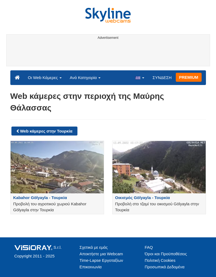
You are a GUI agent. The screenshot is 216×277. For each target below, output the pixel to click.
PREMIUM (188, 77)
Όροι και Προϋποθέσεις (166, 253)
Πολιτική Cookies (160, 260)
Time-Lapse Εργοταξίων (101, 260)
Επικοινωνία (91, 267)
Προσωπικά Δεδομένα (164, 267)
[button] (139, 77)
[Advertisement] (107, 54)
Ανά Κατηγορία (85, 77)
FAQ (149, 247)
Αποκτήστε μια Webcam (101, 253)
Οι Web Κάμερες (45, 77)
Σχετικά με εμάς (94, 247)
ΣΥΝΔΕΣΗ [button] (161, 77)
